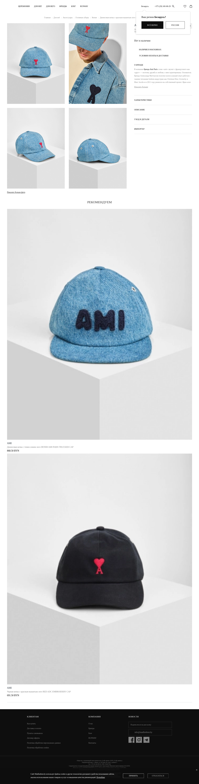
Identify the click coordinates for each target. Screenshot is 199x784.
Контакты (92, 742)
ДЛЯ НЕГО (50, 6)
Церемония (24, 6)
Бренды (63, 6)
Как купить (31, 723)
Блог (73, 6)
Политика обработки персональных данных (44, 742)
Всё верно (152, 25)
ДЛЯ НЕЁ (38, 6)
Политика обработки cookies (38, 747)
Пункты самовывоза (35, 732)
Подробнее (100, 777)
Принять (133, 776)
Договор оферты (33, 737)
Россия (175, 25)
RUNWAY (84, 6)
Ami (9, 442)
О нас (91, 723)
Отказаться (158, 776)
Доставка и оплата (34, 727)
